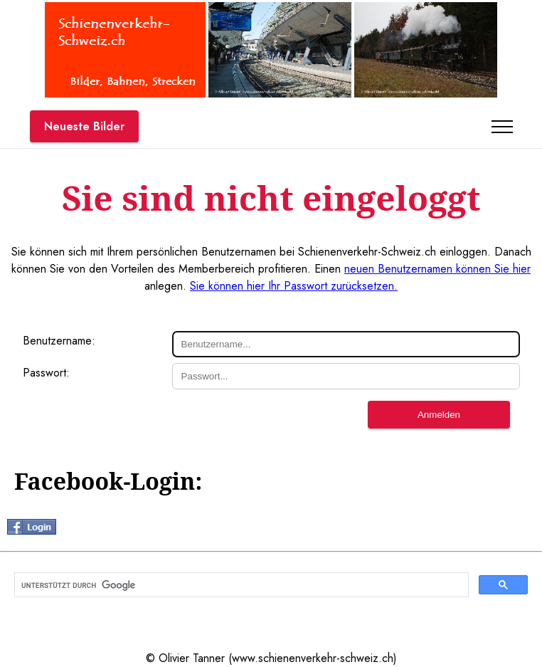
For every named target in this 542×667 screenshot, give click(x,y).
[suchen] (240, 585)
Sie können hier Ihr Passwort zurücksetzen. (294, 286)
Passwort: (46, 372)
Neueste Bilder (84, 126)
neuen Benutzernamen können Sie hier (437, 269)
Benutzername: (59, 340)
